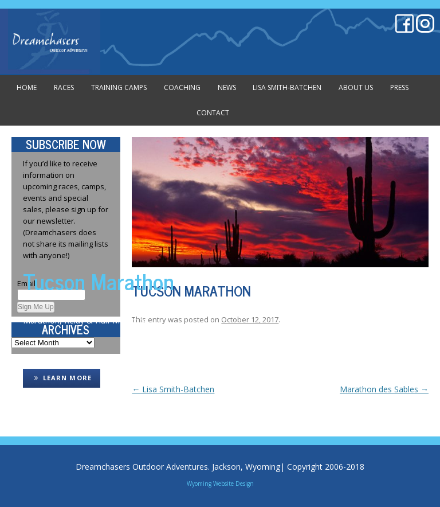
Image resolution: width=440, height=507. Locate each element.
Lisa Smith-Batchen (287, 87)
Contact (213, 113)
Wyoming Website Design (220, 483)
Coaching (182, 87)
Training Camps (119, 87)
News (227, 87)
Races (64, 87)
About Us (356, 87)
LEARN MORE (61, 377)
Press (399, 87)
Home (27, 87)
